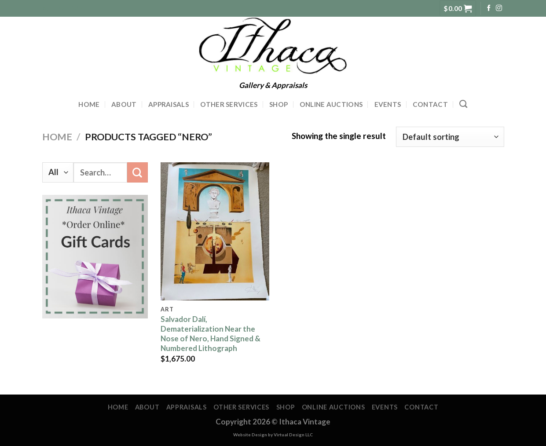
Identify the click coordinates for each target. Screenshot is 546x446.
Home (88, 104)
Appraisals (168, 104)
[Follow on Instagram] (499, 8)
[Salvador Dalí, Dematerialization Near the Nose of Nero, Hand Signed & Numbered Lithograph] (215, 231)
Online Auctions (331, 104)
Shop (278, 104)
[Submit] (137, 172)
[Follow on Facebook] (489, 8)
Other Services (228, 104)
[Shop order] (450, 137)
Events (387, 104)
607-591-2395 (64, 8)
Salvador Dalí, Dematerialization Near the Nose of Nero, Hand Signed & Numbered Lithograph (210, 333)
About (124, 104)
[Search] (463, 104)
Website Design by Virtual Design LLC (273, 434)
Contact (430, 104)
